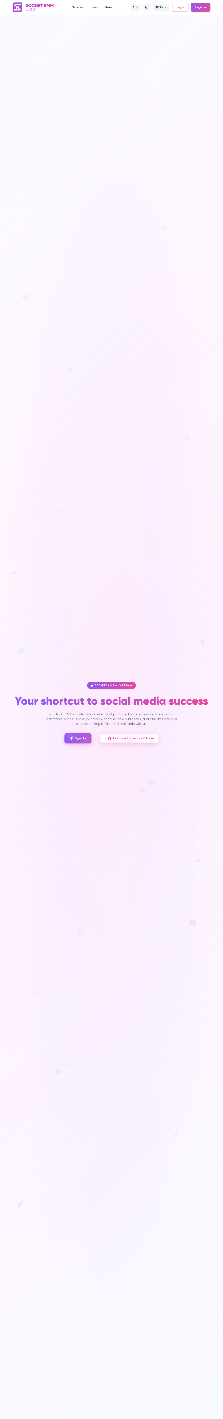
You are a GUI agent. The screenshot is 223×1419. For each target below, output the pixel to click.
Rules (108, 7)
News (94, 7)
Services (77, 7)
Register (200, 7)
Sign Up (78, 738)
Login (180, 7)
